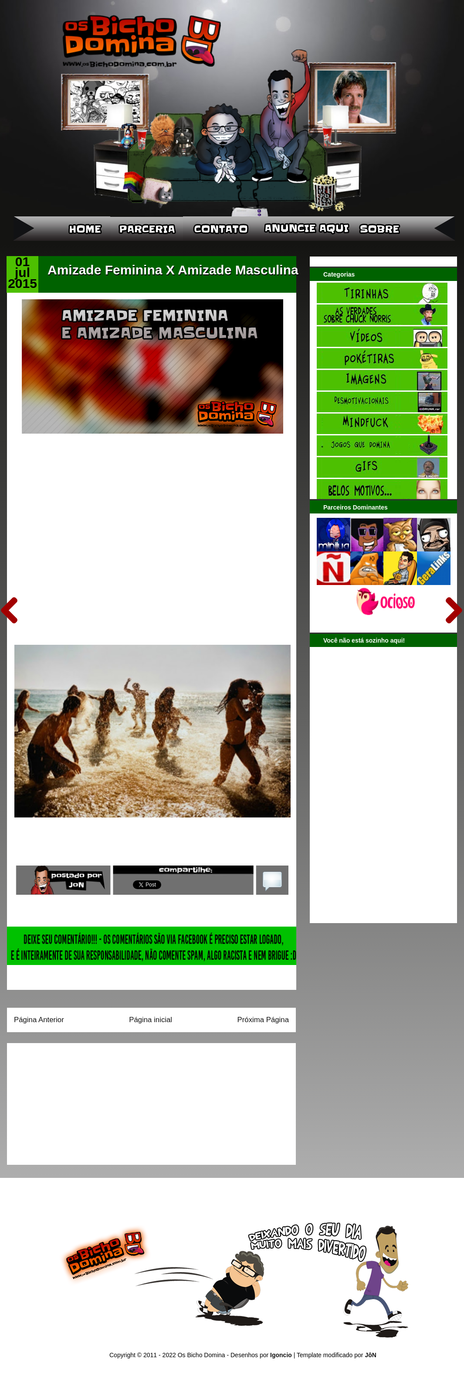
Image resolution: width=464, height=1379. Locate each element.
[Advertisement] (68, 1101)
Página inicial (150, 1020)
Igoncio (281, 1355)
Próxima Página (263, 1020)
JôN (370, 1355)
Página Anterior (39, 1020)
